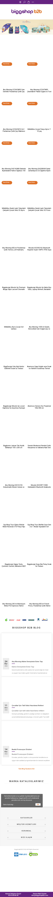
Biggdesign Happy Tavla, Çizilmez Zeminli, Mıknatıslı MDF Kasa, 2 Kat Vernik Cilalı (14, 592)
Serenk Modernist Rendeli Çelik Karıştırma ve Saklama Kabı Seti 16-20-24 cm (39, 468)
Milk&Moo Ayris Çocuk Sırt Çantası (13, 343)
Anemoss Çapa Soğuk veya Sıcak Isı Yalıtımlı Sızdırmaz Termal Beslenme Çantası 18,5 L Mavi (39, 385)
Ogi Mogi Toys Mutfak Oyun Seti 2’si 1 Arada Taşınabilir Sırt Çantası (39, 551)
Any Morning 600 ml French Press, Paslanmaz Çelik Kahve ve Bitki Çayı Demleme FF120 (39, 634)
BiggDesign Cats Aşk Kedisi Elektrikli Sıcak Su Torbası (13, 384)
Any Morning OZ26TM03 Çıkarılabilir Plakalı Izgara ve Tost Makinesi (39, 95)
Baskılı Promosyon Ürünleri (22, 779)
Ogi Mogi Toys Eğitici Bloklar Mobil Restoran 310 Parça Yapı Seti (13, 551)
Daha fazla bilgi (8, 804)
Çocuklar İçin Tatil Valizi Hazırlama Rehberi (28, 736)
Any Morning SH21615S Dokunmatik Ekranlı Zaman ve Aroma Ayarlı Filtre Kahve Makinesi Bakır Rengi (13, 511)
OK (38, 804)
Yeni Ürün (6, 67)
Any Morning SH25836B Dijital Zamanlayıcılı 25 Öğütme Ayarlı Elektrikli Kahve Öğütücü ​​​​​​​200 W (39, 178)
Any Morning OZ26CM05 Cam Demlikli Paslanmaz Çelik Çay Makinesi (13, 95)
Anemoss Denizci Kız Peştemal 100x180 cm (39, 426)
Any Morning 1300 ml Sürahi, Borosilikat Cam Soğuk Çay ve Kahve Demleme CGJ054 (39, 344)
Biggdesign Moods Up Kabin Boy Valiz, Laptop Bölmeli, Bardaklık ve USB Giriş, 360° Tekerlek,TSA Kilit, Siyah (39, 303)
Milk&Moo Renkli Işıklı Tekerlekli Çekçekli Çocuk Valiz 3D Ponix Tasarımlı (39, 219)
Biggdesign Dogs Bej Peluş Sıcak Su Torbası (39, 592)
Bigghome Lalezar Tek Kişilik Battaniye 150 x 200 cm (13, 467)
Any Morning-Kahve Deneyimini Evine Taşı (27, 692)
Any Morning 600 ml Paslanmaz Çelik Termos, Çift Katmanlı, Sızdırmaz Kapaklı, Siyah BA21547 (13, 262)
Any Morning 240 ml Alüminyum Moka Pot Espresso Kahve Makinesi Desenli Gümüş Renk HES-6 (13, 635)
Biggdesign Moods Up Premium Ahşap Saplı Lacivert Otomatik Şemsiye (13, 302)
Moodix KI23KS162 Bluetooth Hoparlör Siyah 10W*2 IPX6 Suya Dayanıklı (39, 261)
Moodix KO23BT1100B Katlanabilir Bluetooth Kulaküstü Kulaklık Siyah (39, 510)
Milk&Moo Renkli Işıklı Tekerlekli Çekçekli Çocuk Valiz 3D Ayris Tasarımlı (14, 219)
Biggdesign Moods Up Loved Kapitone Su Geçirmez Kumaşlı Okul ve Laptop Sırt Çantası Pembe (13, 428)
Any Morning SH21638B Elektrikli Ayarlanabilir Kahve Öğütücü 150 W (14, 178)
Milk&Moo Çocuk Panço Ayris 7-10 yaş (39, 135)
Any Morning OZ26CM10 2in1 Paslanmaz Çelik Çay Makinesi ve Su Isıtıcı (13, 136)
